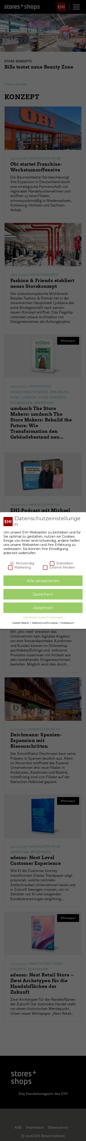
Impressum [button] (67, 622)
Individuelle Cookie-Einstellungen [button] (43, 616)
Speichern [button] (43, 593)
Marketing (19, 566)
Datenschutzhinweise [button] (45, 622)
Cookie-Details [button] (21, 622)
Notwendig (22, 562)
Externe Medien (59, 566)
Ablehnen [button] (43, 606)
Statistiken (61, 562)
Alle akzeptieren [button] (43, 579)
